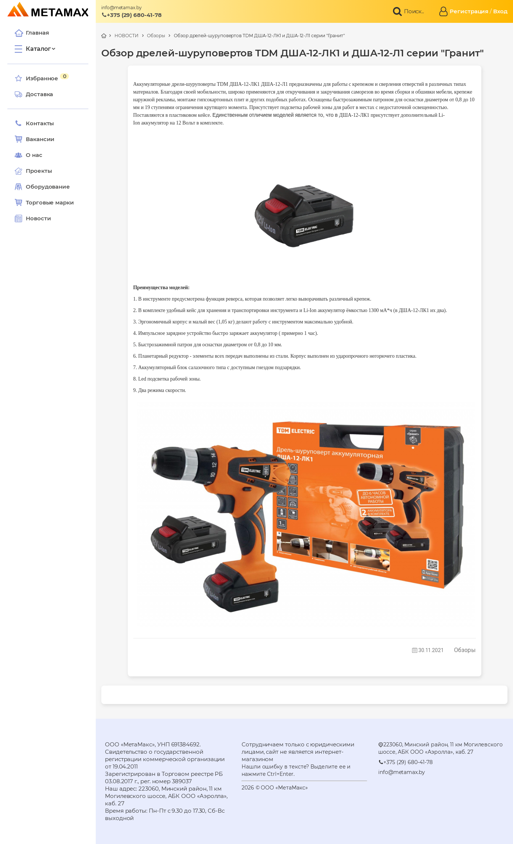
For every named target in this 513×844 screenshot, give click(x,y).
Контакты (34, 123)
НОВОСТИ (126, 35)
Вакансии (35, 139)
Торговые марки (44, 202)
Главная (32, 32)
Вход (500, 11)
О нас (28, 155)
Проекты (39, 170)
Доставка (34, 94)
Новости (33, 218)
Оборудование (48, 186)
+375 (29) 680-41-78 (131, 14)
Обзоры (156, 35)
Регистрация (469, 11)
